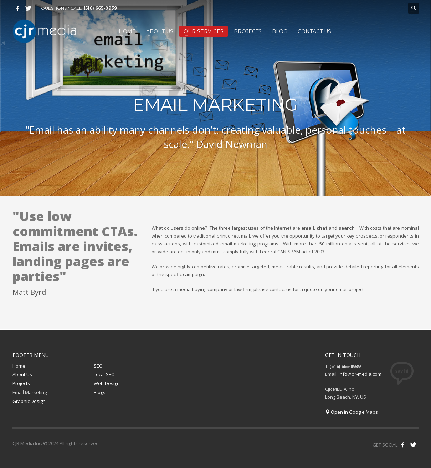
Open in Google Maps (351, 412)
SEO (98, 366)
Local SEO (104, 374)
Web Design (107, 383)
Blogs (100, 392)
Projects (21, 383)
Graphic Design (29, 401)
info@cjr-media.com (360, 374)
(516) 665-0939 (100, 8)
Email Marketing (29, 392)
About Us (22, 374)
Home (18, 366)
